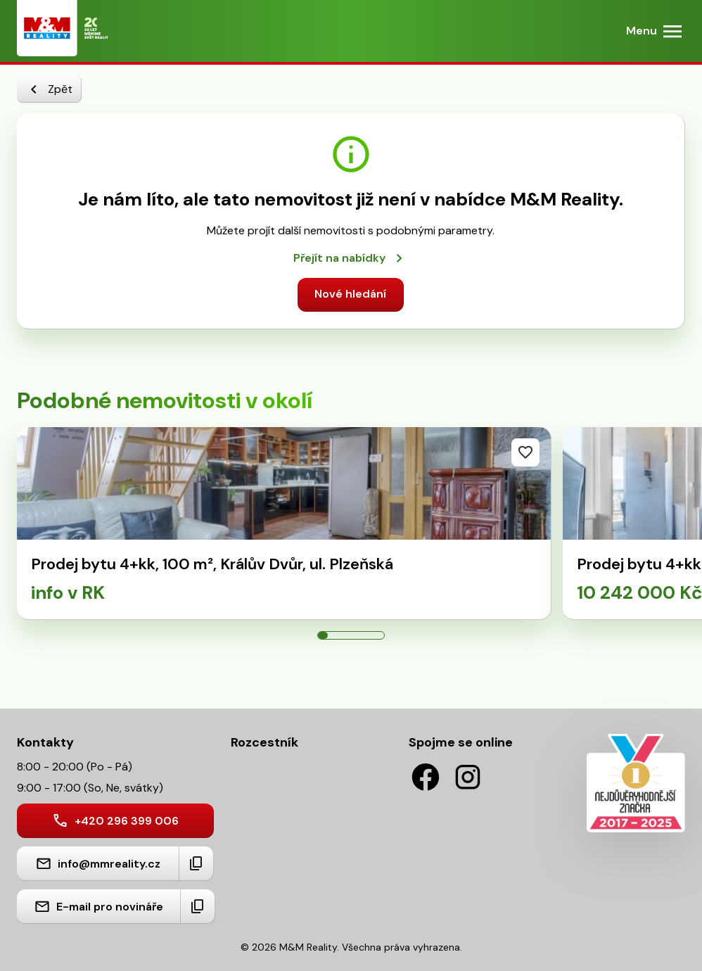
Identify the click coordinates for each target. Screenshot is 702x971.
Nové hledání (350, 293)
